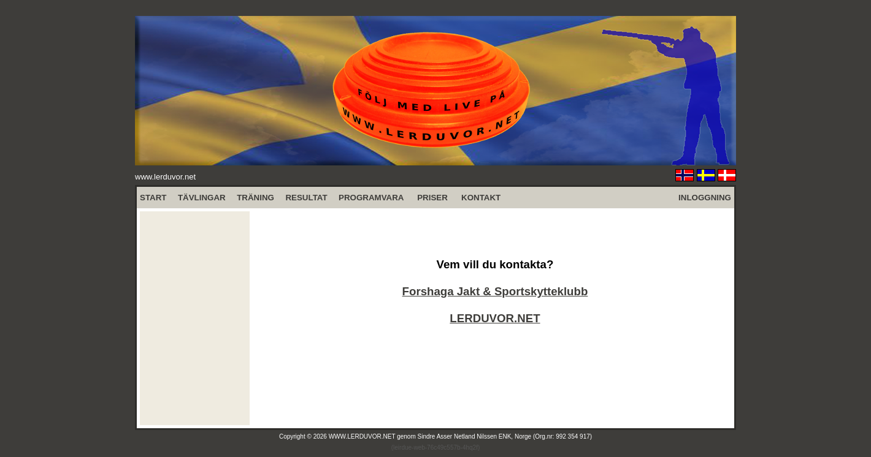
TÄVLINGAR (202, 197)
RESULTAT (306, 197)
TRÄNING (255, 197)
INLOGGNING (704, 197)
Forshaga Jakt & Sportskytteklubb (495, 291)
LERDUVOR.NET (495, 318)
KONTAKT (481, 197)
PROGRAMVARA (371, 197)
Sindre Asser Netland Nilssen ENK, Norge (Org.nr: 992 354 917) (505, 436)
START (153, 197)
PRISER (432, 197)
